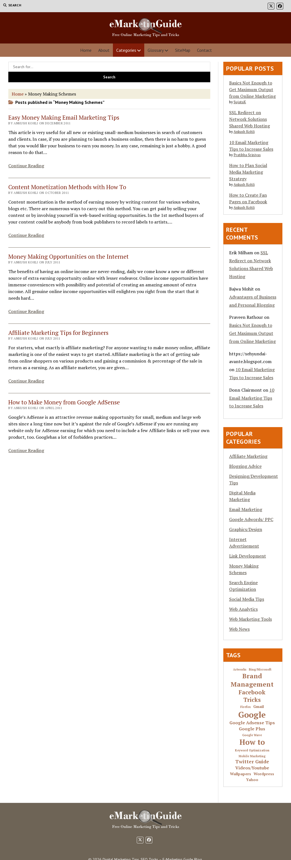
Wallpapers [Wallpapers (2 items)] (240, 774)
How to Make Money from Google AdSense (64, 402)
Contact (204, 50)
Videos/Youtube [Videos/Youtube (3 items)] (252, 768)
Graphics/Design (245, 529)
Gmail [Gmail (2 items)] (258, 706)
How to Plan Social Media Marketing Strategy (248, 172)
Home (86, 50)
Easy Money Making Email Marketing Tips (63, 117)
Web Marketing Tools (250, 619)
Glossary (156, 50)
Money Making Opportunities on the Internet (68, 256)
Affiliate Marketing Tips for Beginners (58, 333)
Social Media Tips (246, 599)
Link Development (247, 556)
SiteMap (182, 50)
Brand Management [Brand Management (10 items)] (252, 680)
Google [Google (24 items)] (252, 714)
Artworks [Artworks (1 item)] (239, 669)
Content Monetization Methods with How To (67, 187)
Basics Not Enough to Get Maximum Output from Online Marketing (252, 89)
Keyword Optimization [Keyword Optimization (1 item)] (252, 750)
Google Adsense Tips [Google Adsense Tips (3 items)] (252, 723)
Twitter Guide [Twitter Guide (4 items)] (252, 762)
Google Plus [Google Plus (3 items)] (252, 729)
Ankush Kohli (244, 131)
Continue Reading (26, 166)
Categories (126, 50)
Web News (239, 629)
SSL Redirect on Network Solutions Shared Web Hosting (249, 119)
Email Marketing (245, 509)
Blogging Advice (245, 466)
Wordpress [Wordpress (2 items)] (264, 774)
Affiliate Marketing (248, 456)
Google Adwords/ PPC (251, 519)
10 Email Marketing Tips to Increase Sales (251, 398)
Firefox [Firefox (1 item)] (245, 707)
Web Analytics (243, 609)
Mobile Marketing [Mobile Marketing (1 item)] (252, 756)
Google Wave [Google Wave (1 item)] (252, 735)
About (104, 50)
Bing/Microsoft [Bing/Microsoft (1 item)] (260, 669)
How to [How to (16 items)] (252, 742)
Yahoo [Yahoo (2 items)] (252, 779)
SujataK (240, 102)
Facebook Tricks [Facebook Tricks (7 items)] (252, 696)
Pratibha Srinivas (247, 155)
